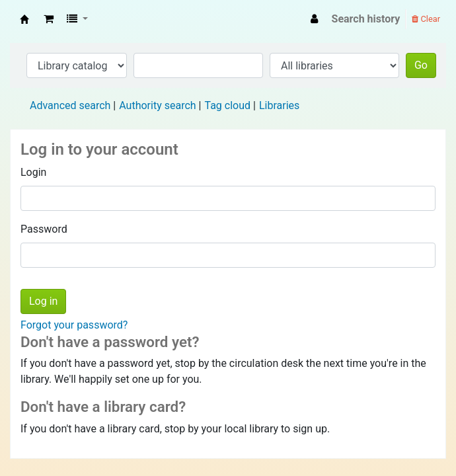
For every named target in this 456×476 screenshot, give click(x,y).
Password (43, 229)
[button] (48, 19)
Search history (366, 19)
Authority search (157, 105)
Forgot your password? (74, 325)
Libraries (279, 105)
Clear (426, 19)
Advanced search (70, 105)
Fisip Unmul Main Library (24, 19)
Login (33, 172)
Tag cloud (227, 105)
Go (421, 65)
